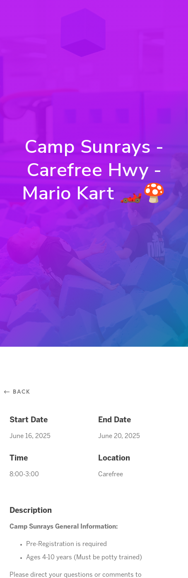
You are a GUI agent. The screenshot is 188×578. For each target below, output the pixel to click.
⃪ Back (20, 391)
